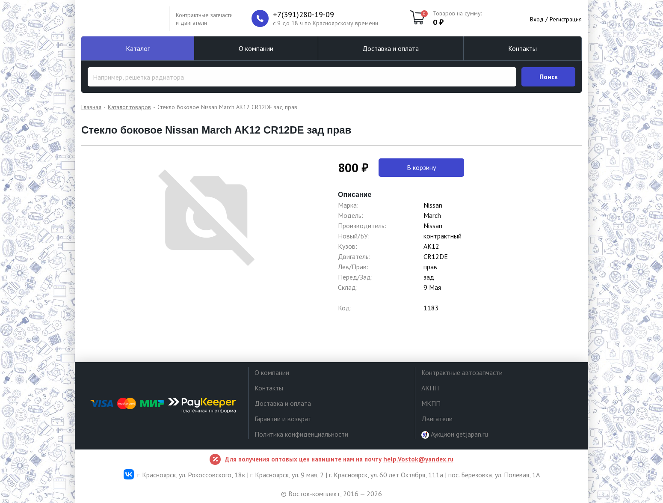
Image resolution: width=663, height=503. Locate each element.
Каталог (138, 48)
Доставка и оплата (390, 48)
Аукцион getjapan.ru (454, 434)
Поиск (548, 76)
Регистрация (566, 19)
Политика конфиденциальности (301, 434)
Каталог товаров (129, 107)
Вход (537, 19)
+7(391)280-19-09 (303, 14)
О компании (256, 48)
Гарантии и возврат (283, 418)
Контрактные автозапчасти (462, 372)
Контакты (522, 48)
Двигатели (437, 418)
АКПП (430, 388)
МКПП (431, 403)
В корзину (421, 167)
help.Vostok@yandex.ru (418, 459)
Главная (91, 107)
